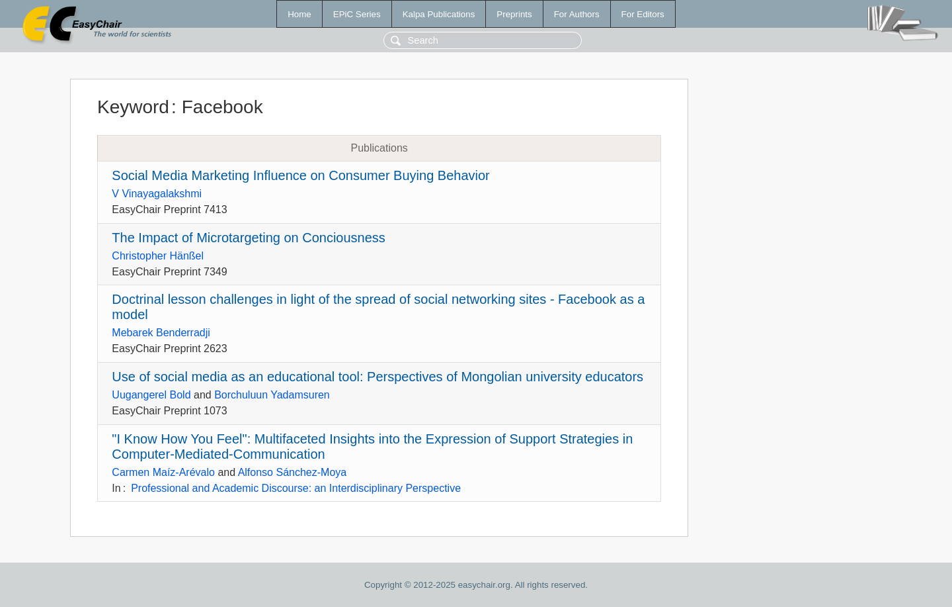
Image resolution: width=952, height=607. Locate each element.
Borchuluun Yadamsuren (272, 394)
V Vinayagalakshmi (157, 193)
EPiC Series (357, 14)
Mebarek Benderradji (161, 332)
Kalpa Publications (439, 14)
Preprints (514, 14)
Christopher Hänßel (158, 255)
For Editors (642, 14)
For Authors (577, 14)
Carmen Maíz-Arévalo (163, 472)
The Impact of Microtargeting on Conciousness (248, 237)
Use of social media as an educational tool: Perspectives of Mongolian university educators (377, 376)
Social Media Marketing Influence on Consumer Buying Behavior (300, 175)
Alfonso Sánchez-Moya (292, 472)
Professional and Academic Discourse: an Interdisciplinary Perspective (296, 488)
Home (299, 14)
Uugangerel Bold (151, 394)
